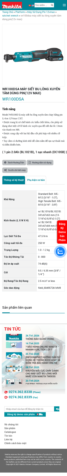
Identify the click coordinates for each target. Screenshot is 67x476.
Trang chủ (7, 11)
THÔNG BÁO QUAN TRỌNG (40, 339)
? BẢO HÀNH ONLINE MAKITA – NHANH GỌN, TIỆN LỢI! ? (42, 348)
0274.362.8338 (20, 392)
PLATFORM (20, 11)
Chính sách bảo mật (15, 443)
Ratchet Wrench (10, 15)
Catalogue (10, 432)
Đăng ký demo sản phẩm (25, 414)
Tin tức (8, 435)
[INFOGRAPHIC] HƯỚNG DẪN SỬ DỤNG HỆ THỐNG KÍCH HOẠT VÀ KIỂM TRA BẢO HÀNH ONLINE (43, 360)
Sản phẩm (9, 428)
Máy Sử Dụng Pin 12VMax (41, 11)
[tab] (13, 180)
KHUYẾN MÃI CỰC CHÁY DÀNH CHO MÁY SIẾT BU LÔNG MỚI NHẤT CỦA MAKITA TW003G (42, 373)
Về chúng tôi (11, 424)
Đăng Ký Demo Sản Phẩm (62, 232)
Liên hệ (8, 439)
